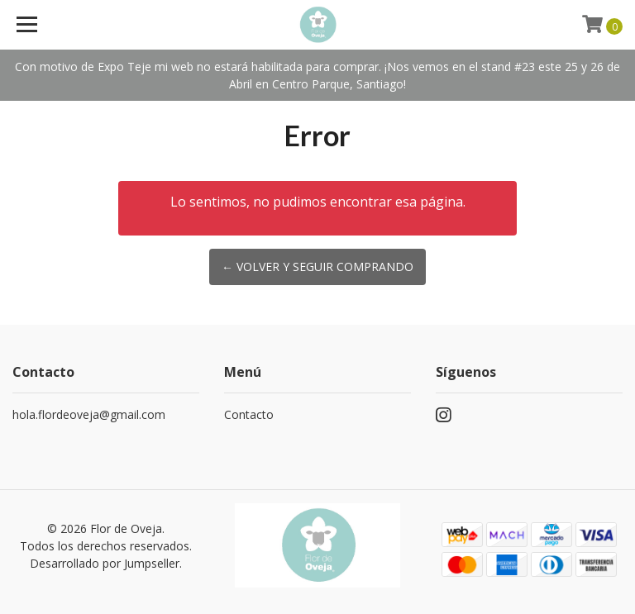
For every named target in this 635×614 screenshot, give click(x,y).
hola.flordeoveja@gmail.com (88, 414)
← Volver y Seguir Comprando (317, 266)
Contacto (249, 414)
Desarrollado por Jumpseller (104, 563)
